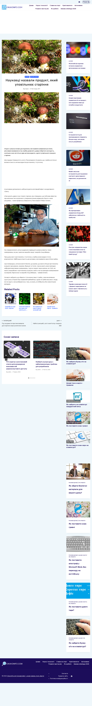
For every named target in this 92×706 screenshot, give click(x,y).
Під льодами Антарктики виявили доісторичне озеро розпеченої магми (16, 323)
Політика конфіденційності (59, 702)
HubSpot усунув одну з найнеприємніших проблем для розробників (46, 364)
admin (9, 372)
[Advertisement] (46, 22)
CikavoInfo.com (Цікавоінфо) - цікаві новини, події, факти (25, 699)
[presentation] (17, 349)
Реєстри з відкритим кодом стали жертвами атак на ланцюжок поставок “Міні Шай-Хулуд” (77, 261)
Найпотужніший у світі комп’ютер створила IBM (47, 323)
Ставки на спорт (55, 5)
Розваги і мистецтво (42, 9)
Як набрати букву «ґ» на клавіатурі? (76, 666)
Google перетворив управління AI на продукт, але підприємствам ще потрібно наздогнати (77, 105)
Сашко (27, 89)
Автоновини (78, 5)
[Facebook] (79, 2)
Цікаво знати (34, 76)
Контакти (65, 697)
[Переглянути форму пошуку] (86, 2)
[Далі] (57, 359)
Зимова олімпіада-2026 (68, 9)
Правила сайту (63, 699)
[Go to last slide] (6, 359)
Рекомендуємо (73, 498)
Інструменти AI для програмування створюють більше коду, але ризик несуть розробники (78, 144)
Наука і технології (42, 5)
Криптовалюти (67, 5)
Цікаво (31, 5)
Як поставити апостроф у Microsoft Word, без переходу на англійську (78, 586)
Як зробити (54, 9)
